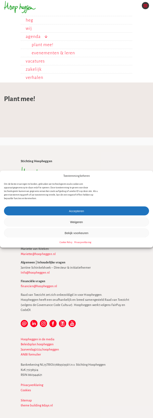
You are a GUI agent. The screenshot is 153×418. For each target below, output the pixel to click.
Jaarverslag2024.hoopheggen (40, 349)
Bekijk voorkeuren (76, 232)
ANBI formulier (31, 354)
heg (29, 20)
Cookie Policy (66, 242)
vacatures (35, 61)
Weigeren (76, 221)
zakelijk (34, 69)
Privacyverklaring (82, 242)
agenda (33, 36)
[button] (147, 176)
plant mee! (42, 44)
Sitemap (26, 400)
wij (29, 28)
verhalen (34, 77)
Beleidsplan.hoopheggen (37, 344)
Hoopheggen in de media (37, 339)
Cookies (26, 390)
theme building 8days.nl (37, 405)
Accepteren (76, 210)
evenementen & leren (53, 53)
